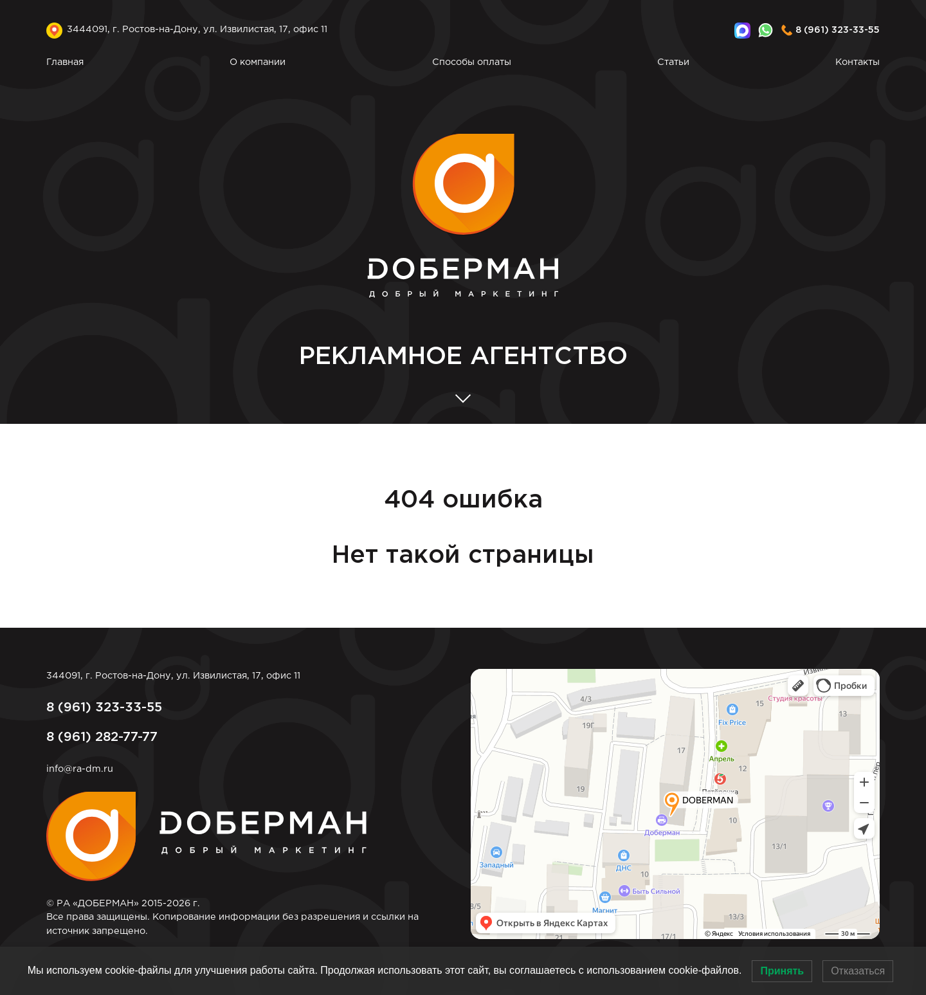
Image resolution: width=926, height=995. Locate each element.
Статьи (673, 62)
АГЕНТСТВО (463, 357)
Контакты (857, 62)
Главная (65, 62)
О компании (258, 62)
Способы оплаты (471, 62)
